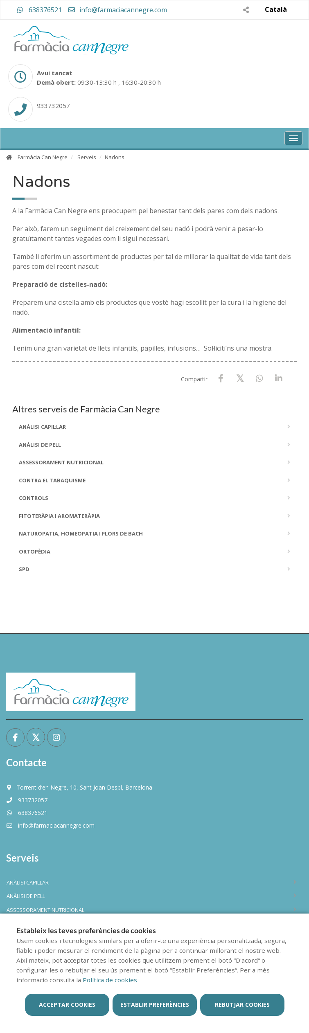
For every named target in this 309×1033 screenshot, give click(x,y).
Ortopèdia (34, 551)
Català (276, 9)
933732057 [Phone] (53, 105)
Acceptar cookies (67, 1004)
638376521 (39, 9)
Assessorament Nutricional (61, 462)
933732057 (26, 800)
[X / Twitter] (240, 378)
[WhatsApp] (259, 378)
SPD (24, 569)
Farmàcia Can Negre (43, 157)
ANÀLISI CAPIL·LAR (42, 426)
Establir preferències (154, 1004)
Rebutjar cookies (242, 1004)
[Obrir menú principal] (293, 138)
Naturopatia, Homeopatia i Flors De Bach (81, 533)
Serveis (86, 157)
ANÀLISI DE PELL (40, 444)
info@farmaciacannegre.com (117, 9)
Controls (33, 498)
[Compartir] (245, 9)
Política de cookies (110, 980)
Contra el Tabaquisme (52, 480)
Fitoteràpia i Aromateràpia (59, 516)
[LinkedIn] (278, 378)
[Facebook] (221, 378)
